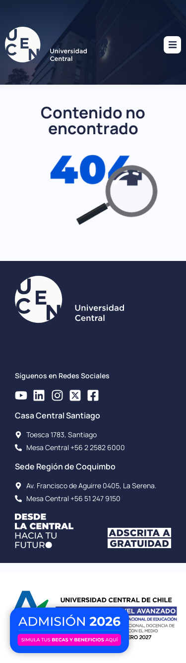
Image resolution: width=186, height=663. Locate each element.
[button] (172, 44)
